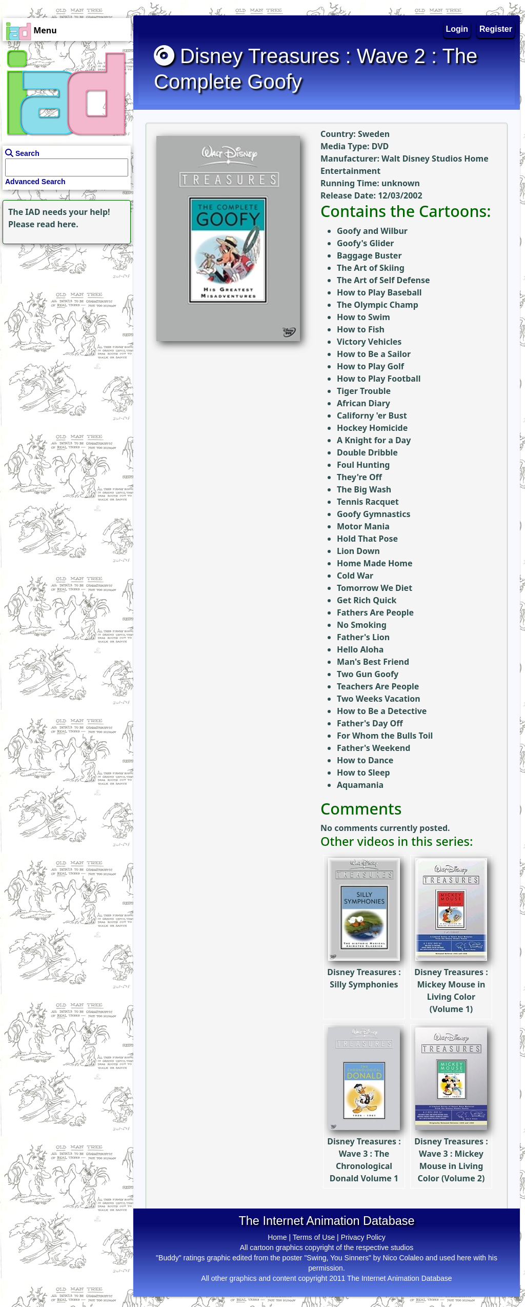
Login (457, 29)
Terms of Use (314, 1237)
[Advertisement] (64, 311)
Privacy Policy (363, 1237)
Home (277, 1237)
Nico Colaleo (403, 1258)
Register (495, 29)
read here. (57, 224)
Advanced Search (35, 181)
